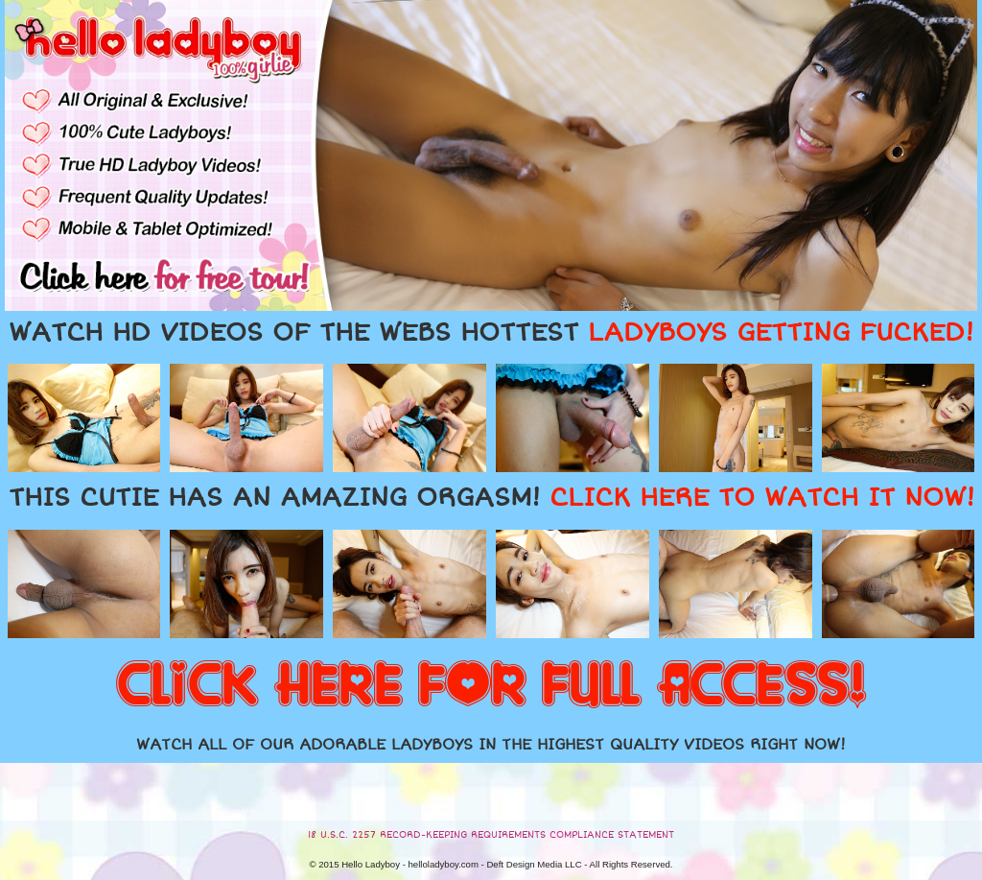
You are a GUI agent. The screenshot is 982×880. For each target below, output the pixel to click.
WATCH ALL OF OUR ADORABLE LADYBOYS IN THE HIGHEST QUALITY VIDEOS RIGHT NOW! (491, 744)
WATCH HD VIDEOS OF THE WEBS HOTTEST (491, 333)
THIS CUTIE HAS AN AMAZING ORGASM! (491, 498)
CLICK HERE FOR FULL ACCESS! (491, 686)
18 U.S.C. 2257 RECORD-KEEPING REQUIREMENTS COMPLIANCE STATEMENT (491, 835)
